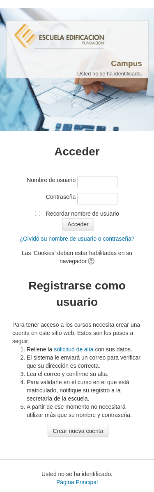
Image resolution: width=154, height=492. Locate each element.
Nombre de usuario (51, 180)
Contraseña (61, 197)
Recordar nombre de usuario (82, 213)
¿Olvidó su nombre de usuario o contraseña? (76, 238)
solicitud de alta (74, 349)
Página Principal (77, 482)
